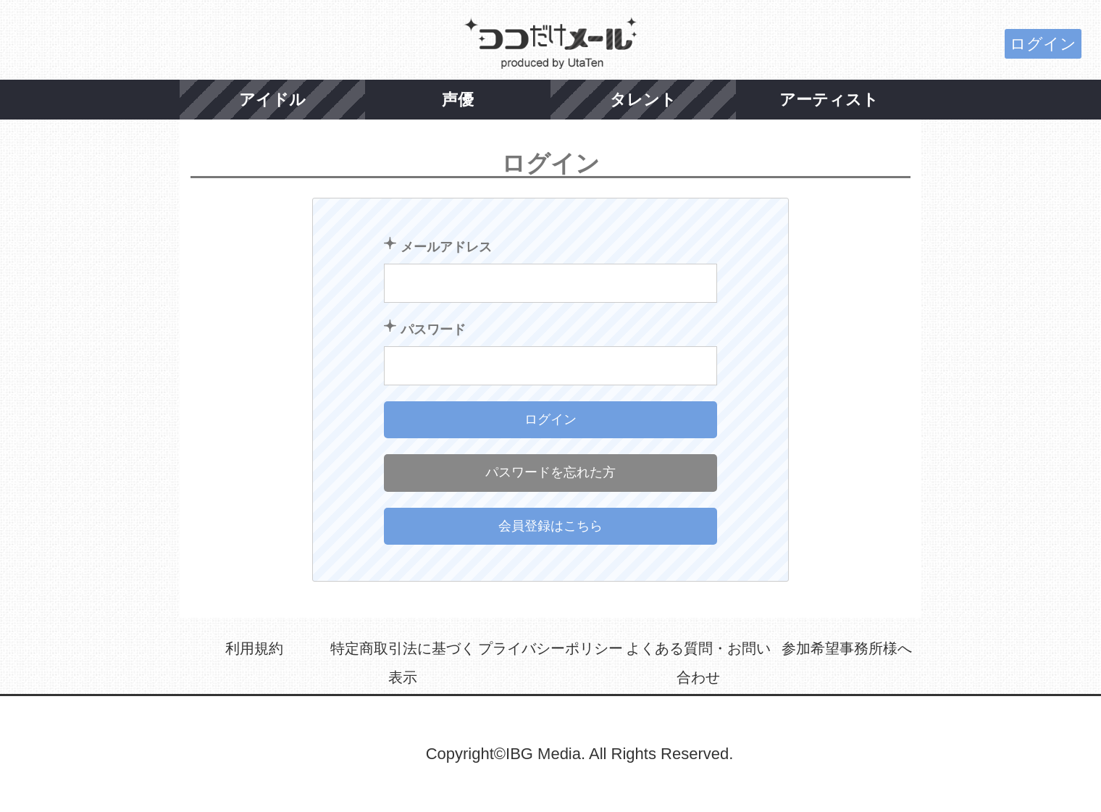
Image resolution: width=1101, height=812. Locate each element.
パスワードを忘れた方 (550, 472)
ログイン (1043, 44)
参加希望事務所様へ (847, 648)
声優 (458, 100)
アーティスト (829, 100)
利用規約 (254, 648)
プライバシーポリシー (550, 648)
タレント (643, 100)
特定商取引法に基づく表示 (402, 662)
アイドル (272, 100)
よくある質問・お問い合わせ (698, 662)
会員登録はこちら (550, 526)
